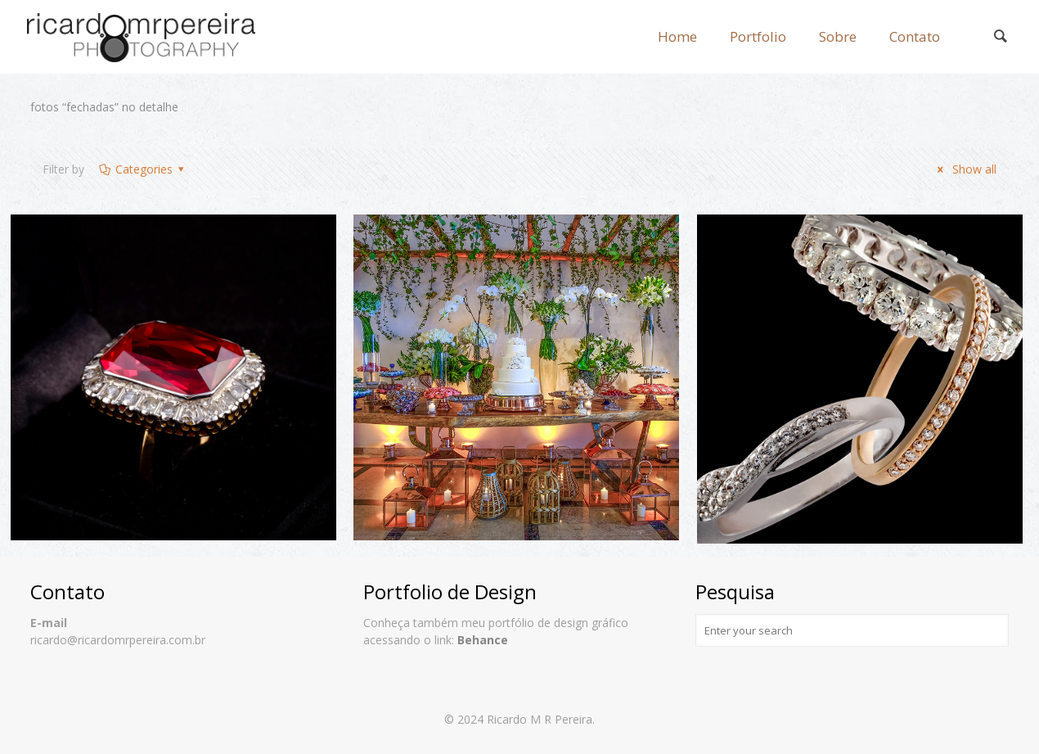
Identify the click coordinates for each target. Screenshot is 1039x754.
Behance (482, 640)
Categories (142, 169)
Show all (964, 169)
